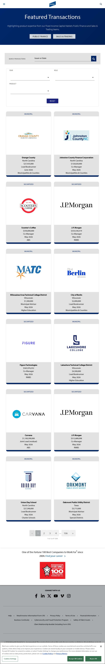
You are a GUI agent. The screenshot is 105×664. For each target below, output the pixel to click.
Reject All (93, 659)
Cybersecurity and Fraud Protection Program (51, 620)
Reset (52, 101)
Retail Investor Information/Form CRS (31, 615)
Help (10, 615)
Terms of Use (70, 615)
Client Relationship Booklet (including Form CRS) (52, 624)
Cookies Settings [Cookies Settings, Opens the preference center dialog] (10, 659)
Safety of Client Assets (81, 620)
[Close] (101, 646)
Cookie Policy (47, 654)
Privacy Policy (55, 615)
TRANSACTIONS (17, 59)
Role (56, 70)
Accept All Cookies (75, 659)
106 (66, 533)
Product (12, 84)
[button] (4, 4)
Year (11, 70)
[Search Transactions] (93, 58)
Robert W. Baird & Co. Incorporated (23, 642)
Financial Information (88, 615)
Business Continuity (21, 620)
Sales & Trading (64, 36)
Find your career (55, 555)
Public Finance (40, 36)
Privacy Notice (61, 654)
